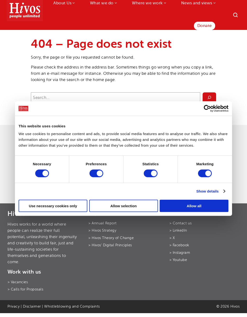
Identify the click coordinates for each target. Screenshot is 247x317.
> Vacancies (17, 282)
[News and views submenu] (214, 2)
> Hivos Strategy (102, 230)
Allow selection (123, 206)
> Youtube (178, 260)
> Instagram (179, 253)
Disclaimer (32, 306)
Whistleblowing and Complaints (72, 306)
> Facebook (179, 245)
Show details (207, 191)
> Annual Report (102, 223)
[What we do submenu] (115, 2)
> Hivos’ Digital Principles (110, 245)
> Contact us (180, 223)
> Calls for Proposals (25, 289)
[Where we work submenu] (164, 2)
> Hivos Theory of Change (111, 238)
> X (172, 238)
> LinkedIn (178, 230)
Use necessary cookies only (53, 206)
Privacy (13, 306)
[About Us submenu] (73, 2)
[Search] (235, 15)
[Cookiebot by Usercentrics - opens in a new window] (207, 108)
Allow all (194, 206)
